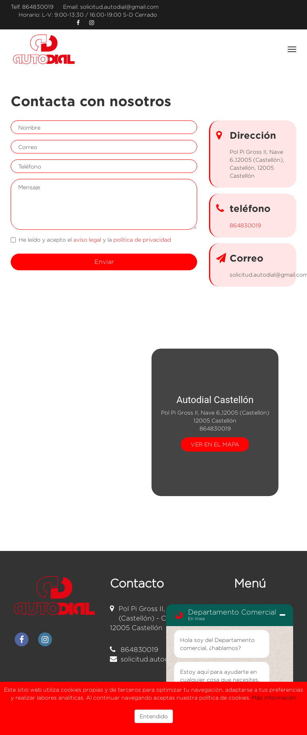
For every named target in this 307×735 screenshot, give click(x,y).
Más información (274, 697)
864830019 (38, 7)
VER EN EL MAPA (215, 444)
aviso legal (87, 239)
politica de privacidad (142, 239)
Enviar (104, 261)
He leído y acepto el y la (91, 239)
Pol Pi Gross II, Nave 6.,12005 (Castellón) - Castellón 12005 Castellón (161, 618)
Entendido (154, 716)
